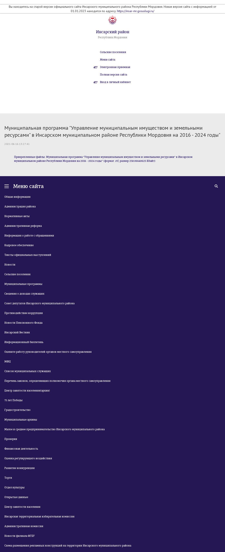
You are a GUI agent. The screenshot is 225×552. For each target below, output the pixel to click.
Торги (8, 477)
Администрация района (20, 206)
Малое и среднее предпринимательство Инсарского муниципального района (54, 429)
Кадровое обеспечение (19, 245)
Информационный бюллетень (23, 342)
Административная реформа (23, 225)
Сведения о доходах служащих (24, 293)
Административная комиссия (23, 526)
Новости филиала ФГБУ (19, 535)
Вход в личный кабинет (115, 82)
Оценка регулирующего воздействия (28, 458)
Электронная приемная (115, 67)
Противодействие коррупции (23, 313)
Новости (9, 264)
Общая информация (17, 196)
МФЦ (7, 361)
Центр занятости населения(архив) (27, 390)
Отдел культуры (14, 487)
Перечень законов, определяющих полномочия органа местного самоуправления (57, 380)
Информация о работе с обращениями (29, 235)
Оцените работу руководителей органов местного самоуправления (48, 351)
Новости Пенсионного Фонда (23, 322)
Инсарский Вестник (17, 332)
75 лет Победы (13, 400)
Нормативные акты (17, 216)
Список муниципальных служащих (27, 371)
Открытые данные (16, 497)
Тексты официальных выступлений (27, 255)
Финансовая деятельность (21, 448)
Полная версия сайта (113, 74)
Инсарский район (112, 32)
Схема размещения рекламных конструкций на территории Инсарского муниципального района (67, 545)
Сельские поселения (113, 52)
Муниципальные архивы (20, 419)
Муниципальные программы (23, 284)
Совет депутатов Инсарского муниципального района (39, 303)
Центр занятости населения (22, 506)
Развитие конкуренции (19, 468)
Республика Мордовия (112, 37)
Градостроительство (17, 410)
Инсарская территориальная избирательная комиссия (39, 516)
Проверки (10, 439)
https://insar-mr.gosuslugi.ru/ (135, 11)
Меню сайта (107, 59)
